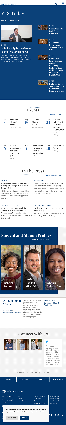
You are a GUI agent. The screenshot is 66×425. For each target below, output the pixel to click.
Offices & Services (39, 396)
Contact (24, 380)
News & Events (14, 20)
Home (3, 20)
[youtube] (48, 373)
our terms (41, 412)
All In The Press (52, 175)
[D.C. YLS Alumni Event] (33, 127)
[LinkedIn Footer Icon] (52, 415)
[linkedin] (36, 373)
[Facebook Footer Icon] (55, 415)
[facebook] (39, 373)
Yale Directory (54, 398)
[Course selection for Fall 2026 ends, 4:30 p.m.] (11, 152)
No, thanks (12, 418)
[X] (28, 373)
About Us (41, 380)
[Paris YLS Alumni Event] (11, 127)
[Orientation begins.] (55, 152)
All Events (54, 114)
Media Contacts (23, 401)
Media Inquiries (49, 300)
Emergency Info (55, 396)
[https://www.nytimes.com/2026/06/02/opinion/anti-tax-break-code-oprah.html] (16, 212)
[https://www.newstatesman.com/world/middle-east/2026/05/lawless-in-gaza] (49, 211)
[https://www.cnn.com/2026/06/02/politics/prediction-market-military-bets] (16, 190)
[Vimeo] (44, 373)
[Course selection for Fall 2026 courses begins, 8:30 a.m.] (55, 127)
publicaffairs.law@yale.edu (12, 313)
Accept (24, 418)
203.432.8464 (7, 311)
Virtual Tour (58, 380)
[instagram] (32, 373)
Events (20, 398)
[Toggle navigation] (63, 3)
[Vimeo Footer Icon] (58, 415)
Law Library (37, 398)
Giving (8, 380)
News (19, 396)
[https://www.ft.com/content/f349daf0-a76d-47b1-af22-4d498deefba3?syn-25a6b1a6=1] (49, 187)
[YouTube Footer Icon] (62, 415)
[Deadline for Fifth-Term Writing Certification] (33, 152)
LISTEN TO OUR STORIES (40, 239)
